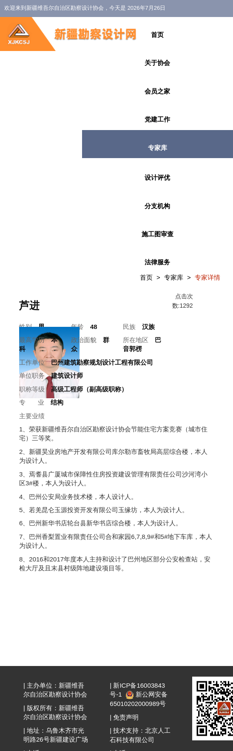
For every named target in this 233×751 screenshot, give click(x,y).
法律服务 (157, 262)
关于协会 (157, 62)
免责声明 (126, 717)
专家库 (157, 147)
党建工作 (157, 119)
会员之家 (157, 91)
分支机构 (157, 206)
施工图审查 (157, 234)
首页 (157, 34)
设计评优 (157, 177)
